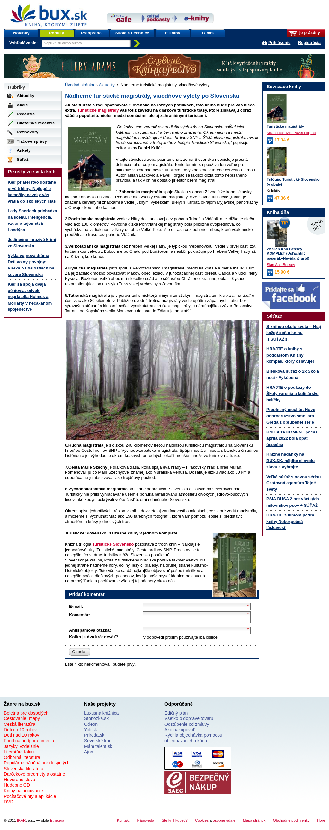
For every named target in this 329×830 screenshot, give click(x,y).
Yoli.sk (90, 731)
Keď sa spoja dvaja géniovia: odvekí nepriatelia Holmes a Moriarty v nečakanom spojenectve (30, 297)
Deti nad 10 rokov (21, 737)
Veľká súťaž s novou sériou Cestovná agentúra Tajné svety (293, 483)
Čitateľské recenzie (36, 123)
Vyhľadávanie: (24, 43)
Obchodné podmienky (291, 822)
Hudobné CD (17, 786)
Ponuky (56, 33)
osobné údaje (224, 822)
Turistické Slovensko (113, 544)
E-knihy (172, 33)
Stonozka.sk (96, 720)
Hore (321, 822)
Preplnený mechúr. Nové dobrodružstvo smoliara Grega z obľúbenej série (290, 415)
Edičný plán (176, 714)
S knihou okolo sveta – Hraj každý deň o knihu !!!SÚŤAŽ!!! (293, 333)
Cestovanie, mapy (22, 720)
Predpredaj (92, 33)
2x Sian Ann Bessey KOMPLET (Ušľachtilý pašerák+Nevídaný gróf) (288, 253)
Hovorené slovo (19, 781)
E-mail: (76, 606)
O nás (208, 33)
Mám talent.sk (98, 748)
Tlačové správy (32, 141)
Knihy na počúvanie (23, 792)
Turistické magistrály (98, 110)
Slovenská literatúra (23, 770)
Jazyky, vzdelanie (21, 748)
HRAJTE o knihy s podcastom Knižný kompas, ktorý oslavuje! (290, 355)
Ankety (24, 150)
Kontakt (123, 822)
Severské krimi (99, 742)
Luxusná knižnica (101, 714)
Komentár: (79, 614)
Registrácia (309, 42)
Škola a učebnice (132, 33)
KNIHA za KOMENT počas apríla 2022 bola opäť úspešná (291, 438)
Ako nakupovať (179, 731)
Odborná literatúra (22, 759)
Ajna (88, 753)
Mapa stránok (254, 822)
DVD (8, 803)
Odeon (91, 726)
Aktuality (107, 84)
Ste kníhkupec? (175, 822)
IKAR (21, 822)
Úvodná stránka (79, 84)
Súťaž (23, 159)
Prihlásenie (279, 42)
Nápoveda (145, 822)
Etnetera (57, 822)
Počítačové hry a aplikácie (30, 798)
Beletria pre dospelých (26, 714)
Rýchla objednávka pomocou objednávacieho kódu (193, 739)
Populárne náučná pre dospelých (37, 764)
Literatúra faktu (19, 753)
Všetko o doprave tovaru (188, 720)
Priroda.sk (94, 737)
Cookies (202, 822)
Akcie (22, 105)
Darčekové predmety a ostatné (34, 776)
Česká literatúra (19, 726)
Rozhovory (27, 132)
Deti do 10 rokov (20, 731)
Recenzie (26, 114)
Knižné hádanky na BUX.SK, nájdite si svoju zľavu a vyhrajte (290, 460)
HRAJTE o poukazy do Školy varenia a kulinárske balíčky (292, 393)
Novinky (21, 33)
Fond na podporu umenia (29, 742)
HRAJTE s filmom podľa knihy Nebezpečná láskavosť (290, 521)
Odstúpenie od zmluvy (186, 726)
